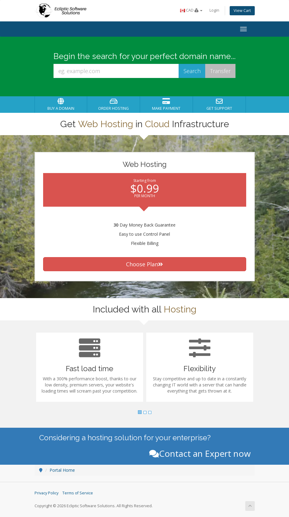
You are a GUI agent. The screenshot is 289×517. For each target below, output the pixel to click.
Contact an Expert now (200, 453)
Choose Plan (144, 264)
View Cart (242, 10)
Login (214, 10)
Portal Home (62, 470)
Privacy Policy (46, 493)
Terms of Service (77, 493)
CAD (191, 10)
